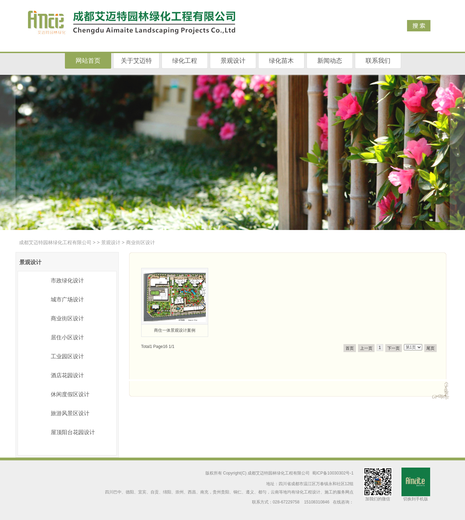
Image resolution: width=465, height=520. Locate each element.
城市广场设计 (67, 299)
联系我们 (378, 60)
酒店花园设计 (67, 375)
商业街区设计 (67, 318)
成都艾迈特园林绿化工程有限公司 (55, 242)
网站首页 (88, 60)
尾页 (430, 348)
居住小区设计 (67, 337)
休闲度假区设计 (70, 394)
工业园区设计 (67, 356)
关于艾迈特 (136, 60)
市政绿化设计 (67, 280)
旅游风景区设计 (70, 413)
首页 (350, 348)
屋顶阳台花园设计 (73, 432)
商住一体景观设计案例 (174, 330)
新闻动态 (329, 60)
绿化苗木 (281, 60)
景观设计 (233, 60)
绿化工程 (184, 60)
